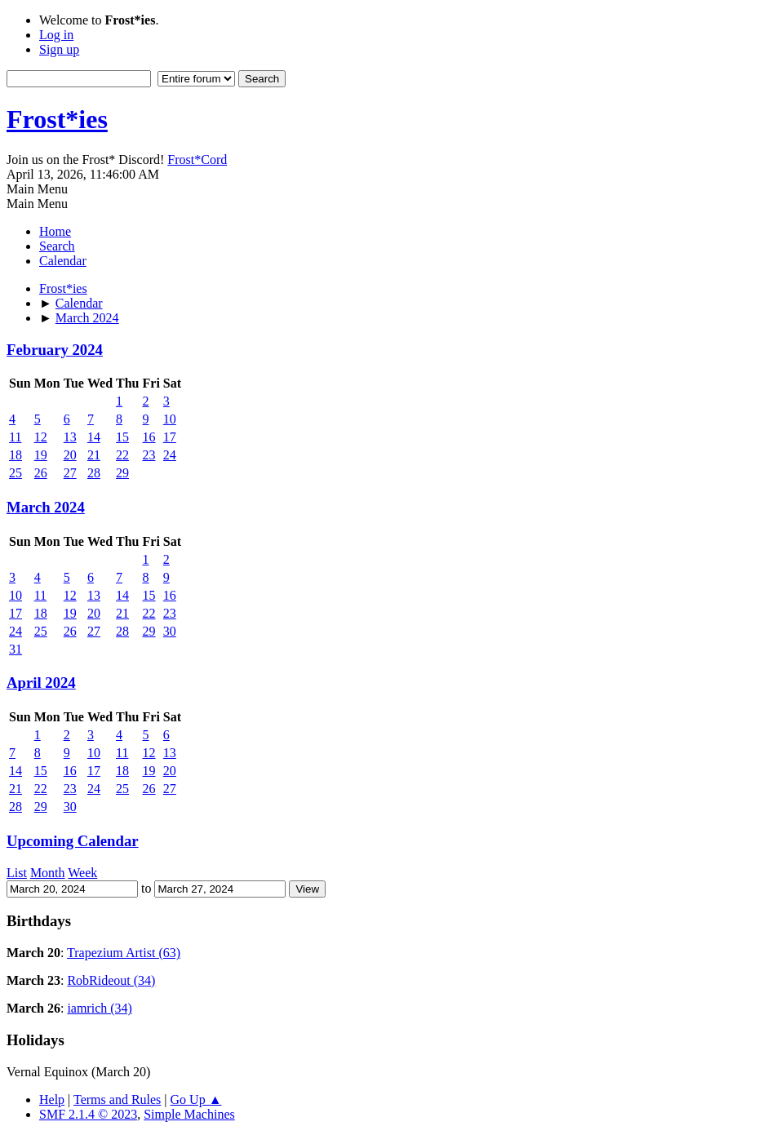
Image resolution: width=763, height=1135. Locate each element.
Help (51, 1099)
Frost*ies (57, 119)
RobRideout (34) (111, 980)
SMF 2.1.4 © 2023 (88, 1114)
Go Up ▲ (196, 1099)
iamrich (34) (99, 1008)
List (17, 873)
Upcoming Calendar (73, 840)
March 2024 (46, 507)
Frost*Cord (197, 159)
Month (47, 873)
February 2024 (55, 349)
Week (82, 873)
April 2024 (41, 682)
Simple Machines (189, 1114)
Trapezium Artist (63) (123, 953)
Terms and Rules (117, 1099)
